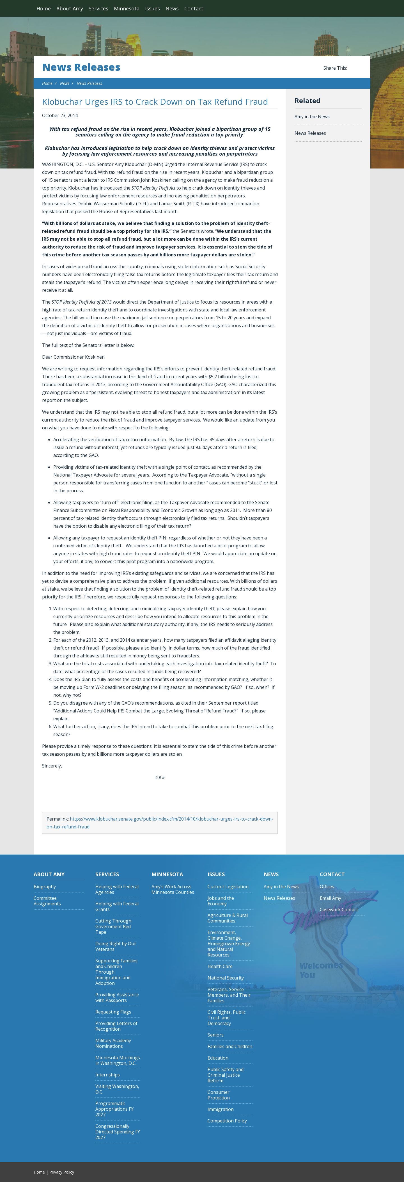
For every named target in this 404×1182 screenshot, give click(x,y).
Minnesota (126, 8)
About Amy (69, 8)
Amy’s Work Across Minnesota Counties (173, 889)
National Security (226, 978)
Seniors (216, 1035)
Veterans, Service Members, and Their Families (229, 995)
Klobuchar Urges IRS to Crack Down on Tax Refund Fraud (155, 101)
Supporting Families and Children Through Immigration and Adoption (116, 972)
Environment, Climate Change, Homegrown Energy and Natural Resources (229, 944)
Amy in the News (312, 116)
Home (43, 8)
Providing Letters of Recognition (116, 1026)
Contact (193, 8)
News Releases (81, 67)
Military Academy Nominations (113, 1043)
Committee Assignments (47, 901)
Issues (152, 8)
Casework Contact (339, 910)
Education (218, 1058)
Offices (327, 887)
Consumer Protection (219, 1095)
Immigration (221, 1109)
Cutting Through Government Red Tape (113, 926)
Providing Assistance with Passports (117, 997)
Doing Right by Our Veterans (115, 946)
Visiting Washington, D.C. (117, 1089)
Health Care (220, 966)
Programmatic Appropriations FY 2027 (114, 1109)
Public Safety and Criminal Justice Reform (226, 1075)
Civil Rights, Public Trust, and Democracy (226, 1017)
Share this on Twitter (359, 68)
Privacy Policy (61, 1172)
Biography (45, 887)
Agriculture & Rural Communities (228, 918)
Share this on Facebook (352, 68)
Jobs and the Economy (221, 901)
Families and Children (230, 1046)
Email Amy (330, 898)
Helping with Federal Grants (117, 906)
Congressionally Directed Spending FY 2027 (117, 1131)
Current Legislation (228, 887)
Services (98, 8)
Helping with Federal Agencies (117, 889)
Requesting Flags (113, 1012)
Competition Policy (227, 1121)
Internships (107, 1075)
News (172, 8)
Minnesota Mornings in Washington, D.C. (117, 1060)
